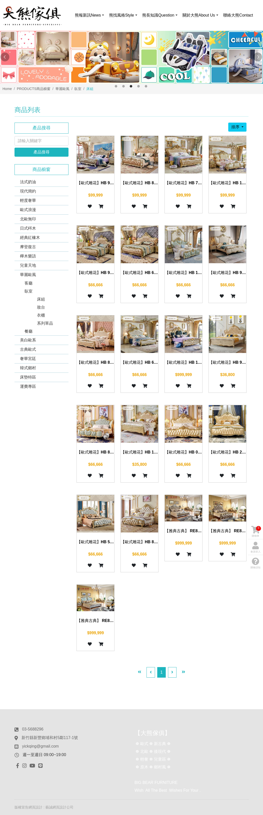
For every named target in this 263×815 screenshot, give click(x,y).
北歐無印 (28, 219)
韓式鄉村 (28, 368)
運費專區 (28, 386)
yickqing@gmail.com (40, 746)
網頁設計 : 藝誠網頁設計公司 (51, 807)
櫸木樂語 (28, 256)
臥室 (28, 291)
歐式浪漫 (28, 210)
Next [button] (258, 57)
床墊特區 (28, 377)
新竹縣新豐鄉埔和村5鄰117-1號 (50, 738)
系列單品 (45, 323)
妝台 (41, 307)
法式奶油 (28, 182)
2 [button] (123, 86)
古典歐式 (28, 349)
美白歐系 (28, 340)
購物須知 (255, 563)
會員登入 (255, 547)
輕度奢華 (28, 200)
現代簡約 (28, 191)
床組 (41, 299)
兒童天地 (28, 265)
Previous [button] (5, 57)
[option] (131, 57)
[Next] (172, 672)
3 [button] (131, 86)
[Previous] (150, 672)
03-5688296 (32, 729)
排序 (235, 127)
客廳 (28, 283)
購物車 (256, 531)
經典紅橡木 (30, 237)
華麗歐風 (28, 275)
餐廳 (28, 331)
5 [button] (146, 86)
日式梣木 (28, 228)
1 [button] (116, 86)
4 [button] (138, 86)
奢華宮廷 (28, 358)
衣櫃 (41, 315)
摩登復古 (28, 247)
